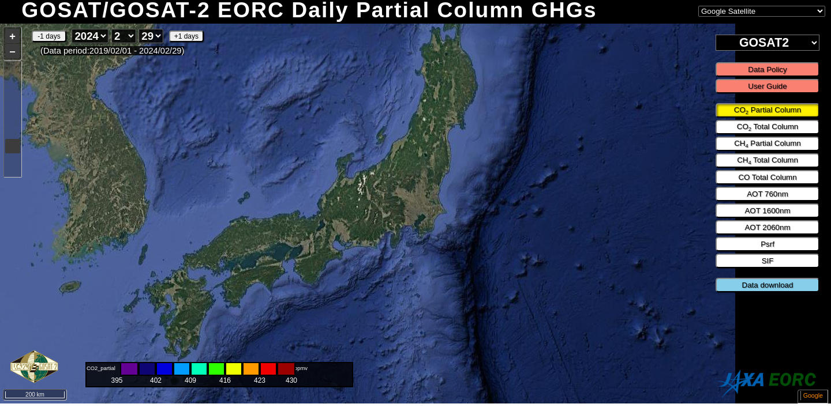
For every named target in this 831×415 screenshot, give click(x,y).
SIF (768, 260)
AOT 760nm (767, 194)
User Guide (767, 86)
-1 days (49, 36)
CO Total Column (767, 127)
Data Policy (767, 69)
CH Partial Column (767, 144)
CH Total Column (767, 161)
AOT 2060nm (767, 227)
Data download (767, 285)
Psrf (767, 244)
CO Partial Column (767, 110)
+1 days (186, 36)
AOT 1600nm (767, 210)
